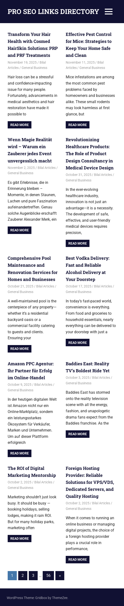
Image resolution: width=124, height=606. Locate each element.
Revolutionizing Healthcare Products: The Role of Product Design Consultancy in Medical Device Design (89, 153)
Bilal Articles (47, 167)
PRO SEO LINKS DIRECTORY (53, 11)
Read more (19, 125)
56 (48, 574)
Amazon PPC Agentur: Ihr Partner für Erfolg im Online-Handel (33, 370)
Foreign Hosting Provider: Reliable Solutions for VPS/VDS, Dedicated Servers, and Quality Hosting (89, 481)
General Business (34, 67)
